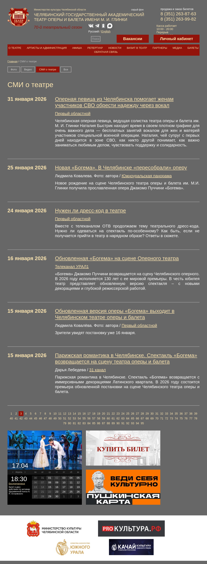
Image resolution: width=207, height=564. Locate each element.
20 (103, 413)
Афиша (77, 47)
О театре (14, 47)
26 (132, 413)
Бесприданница (17, 483)
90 (118, 423)
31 (156, 413)
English (106, 31)
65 (132, 418)
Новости (114, 47)
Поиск (95, 38)
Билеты (193, 47)
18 (93, 413)
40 (11, 418)
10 (55, 413)
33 (166, 413)
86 (98, 423)
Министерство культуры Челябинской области (60, 9)
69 (152, 418)
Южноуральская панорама (147, 176)
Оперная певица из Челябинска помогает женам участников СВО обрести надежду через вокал (114, 102)
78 (195, 418)
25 (127, 413)
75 (181, 418)
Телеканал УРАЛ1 (72, 266)
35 (176, 413)
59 (103, 418)
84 (89, 423)
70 (156, 418)
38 (190, 413)
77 (190, 418)
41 (16, 418)
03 (63, 477)
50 (59, 418)
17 (89, 413)
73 (171, 418)
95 (142, 423)
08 (49, 482)
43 (25, 418)
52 (69, 418)
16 (84, 413)
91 (123, 423)
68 (147, 418)
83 (84, 423)
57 (93, 418)
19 (98, 413)
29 (147, 413)
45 (35, 418)
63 (123, 418)
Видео (28, 69)
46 (40, 418)
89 (113, 423)
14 (74, 413)
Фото (14, 69)
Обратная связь (106, 51)
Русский (93, 31)
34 (171, 413)
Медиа (177, 47)
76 (186, 418)
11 (59, 413)
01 (49, 477)
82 (79, 423)
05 (78, 477)
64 (127, 418)
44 (30, 418)
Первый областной (72, 113)
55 (84, 418)
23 (118, 413)
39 (195, 413)
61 (113, 418)
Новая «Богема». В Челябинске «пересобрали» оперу (121, 168)
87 (103, 423)
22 (113, 413)
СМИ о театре (47, 69)
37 (186, 413)
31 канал (97, 370)
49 (55, 418)
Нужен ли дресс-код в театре (90, 210)
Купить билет (123, 449)
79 (64, 423)
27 (137, 413)
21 (108, 413)
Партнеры (159, 47)
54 (79, 418)
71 (161, 418)
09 (56, 482)
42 (21, 418)
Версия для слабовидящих (108, 38)
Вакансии (132, 38)
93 (132, 423)
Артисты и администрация (47, 47)
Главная (12, 61)
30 (152, 413)
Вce (65, 69)
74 (176, 418)
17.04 (20, 465)
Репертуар (95, 47)
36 (181, 413)
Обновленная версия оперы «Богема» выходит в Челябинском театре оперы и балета (114, 314)
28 (142, 413)
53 (74, 418)
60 (108, 418)
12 (64, 413)
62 (118, 418)
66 (137, 418)
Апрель (19, 472)
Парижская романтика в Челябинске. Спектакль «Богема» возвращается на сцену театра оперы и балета (126, 358)
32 (161, 413)
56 (89, 418)
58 (98, 418)
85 (93, 423)
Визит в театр (137, 47)
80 (69, 423)
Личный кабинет (176, 38)
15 (79, 413)
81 (74, 423)
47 (45, 418)
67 (142, 418)
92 (127, 423)
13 (69, 413)
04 (71, 477)
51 (64, 418)
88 (108, 423)
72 (166, 418)
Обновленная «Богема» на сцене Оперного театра (117, 258)
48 (50, 418)
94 (137, 423)
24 (123, 413)
